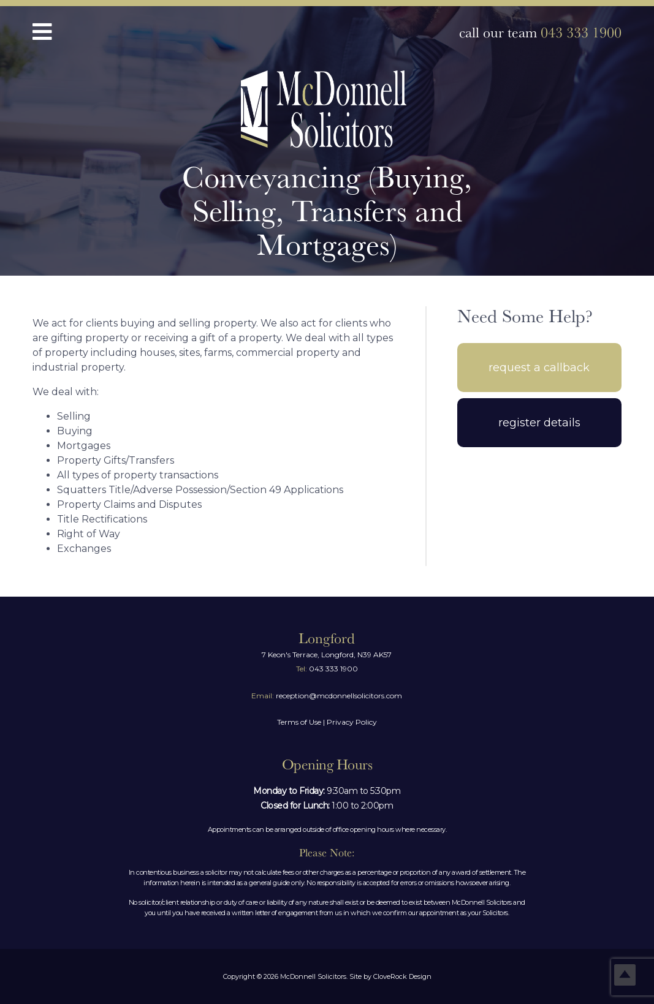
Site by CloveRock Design (390, 976)
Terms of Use (299, 722)
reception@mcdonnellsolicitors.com (326, 695)
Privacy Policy (352, 722)
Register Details (539, 422)
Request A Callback (539, 367)
